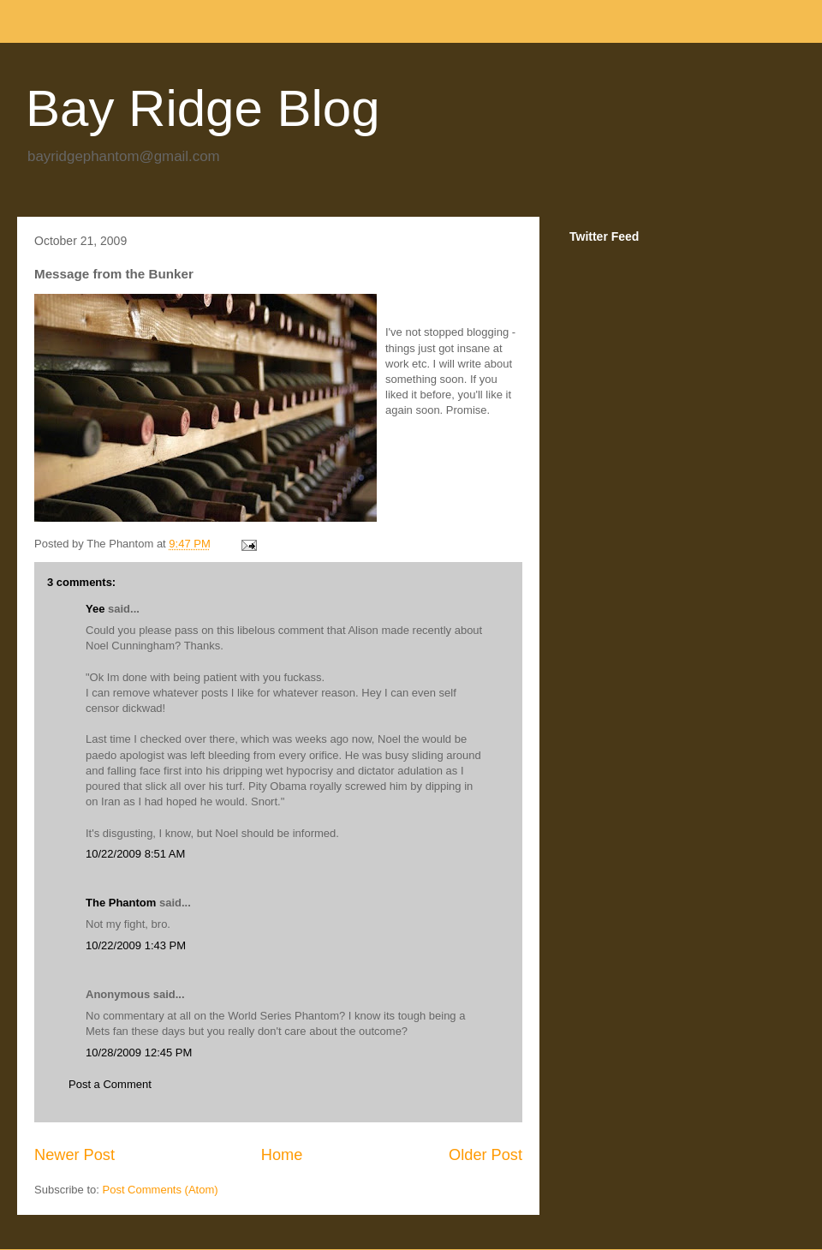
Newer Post (74, 1154)
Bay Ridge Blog (203, 108)
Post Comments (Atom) (160, 1189)
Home (282, 1154)
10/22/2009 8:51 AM (135, 853)
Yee (95, 608)
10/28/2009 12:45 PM (139, 1052)
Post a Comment (110, 1084)
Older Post (485, 1154)
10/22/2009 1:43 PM (136, 945)
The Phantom (121, 902)
